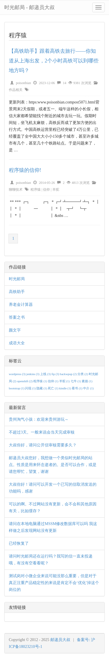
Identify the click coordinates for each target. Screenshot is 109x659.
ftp (56, 374)
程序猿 (35, 190)
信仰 (46, 190)
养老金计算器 (21, 304)
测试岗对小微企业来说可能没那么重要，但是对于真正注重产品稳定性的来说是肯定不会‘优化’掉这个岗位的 (54, 583)
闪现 (30, 388)
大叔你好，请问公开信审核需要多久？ (43, 445)
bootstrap (17, 388)
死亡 (53, 388)
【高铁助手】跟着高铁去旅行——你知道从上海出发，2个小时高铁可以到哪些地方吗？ (53, 60)
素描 (87, 381)
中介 (88, 388)
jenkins (33, 374)
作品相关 (15, 90)
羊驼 (55, 190)
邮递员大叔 (60, 640)
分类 (83, 374)
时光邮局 (17, 279)
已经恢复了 (19, 543)
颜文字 (15, 330)
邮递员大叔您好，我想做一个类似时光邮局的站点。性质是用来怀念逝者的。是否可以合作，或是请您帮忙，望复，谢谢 (52, 465)
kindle (65, 388)
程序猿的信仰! (25, 170)
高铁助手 (17, 292)
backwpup (69, 374)
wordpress (17, 374)
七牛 (76, 381)
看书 (77, 388)
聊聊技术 (15, 190)
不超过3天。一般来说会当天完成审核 (42, 432)
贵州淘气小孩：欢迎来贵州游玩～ (39, 419)
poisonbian (23, 83)
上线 (46, 374)
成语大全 (17, 343)
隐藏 (42, 388)
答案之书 (17, 317)
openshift (25, 381)
